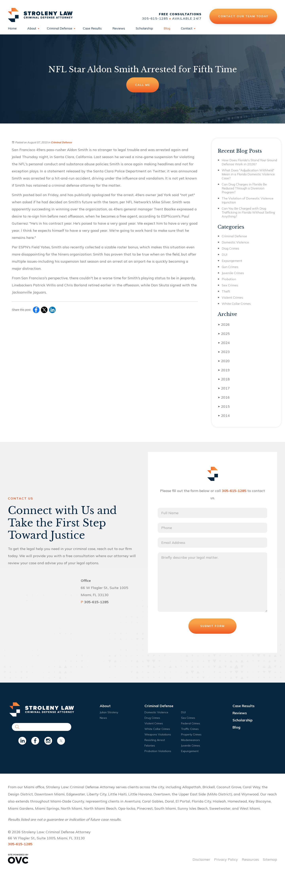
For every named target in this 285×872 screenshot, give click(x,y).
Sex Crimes (230, 285)
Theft (226, 291)
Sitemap (270, 859)
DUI (224, 254)
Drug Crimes (230, 248)
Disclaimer (201, 859)
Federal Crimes (190, 723)
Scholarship (144, 28)
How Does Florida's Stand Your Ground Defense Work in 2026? (249, 162)
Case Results (92, 28)
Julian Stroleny (109, 712)
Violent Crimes (232, 297)
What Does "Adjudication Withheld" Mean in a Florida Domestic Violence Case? (248, 174)
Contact (186, 28)
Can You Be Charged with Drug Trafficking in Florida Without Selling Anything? (248, 212)
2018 (224, 379)
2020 (224, 361)
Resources (250, 859)
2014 (224, 415)
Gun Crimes (230, 267)
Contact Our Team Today (243, 16)
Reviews (118, 28)
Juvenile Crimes (233, 273)
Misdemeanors (190, 740)
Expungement (232, 261)
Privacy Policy (226, 859)
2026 (224, 324)
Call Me (142, 85)
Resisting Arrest (154, 740)
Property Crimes (191, 734)
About (31, 28)
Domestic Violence (235, 242)
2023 (224, 352)
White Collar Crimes (236, 304)
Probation (229, 279)
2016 (224, 397)
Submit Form (212, 626)
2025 (224, 333)
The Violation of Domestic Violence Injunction (247, 200)
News (103, 718)
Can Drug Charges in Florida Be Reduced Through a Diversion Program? (244, 188)
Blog (167, 28)
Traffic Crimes (190, 729)
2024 (224, 342)
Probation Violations (157, 751)
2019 (224, 370)
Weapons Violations (157, 734)
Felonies (149, 745)
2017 (224, 388)
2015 (224, 406)
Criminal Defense (59, 28)
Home (12, 28)
